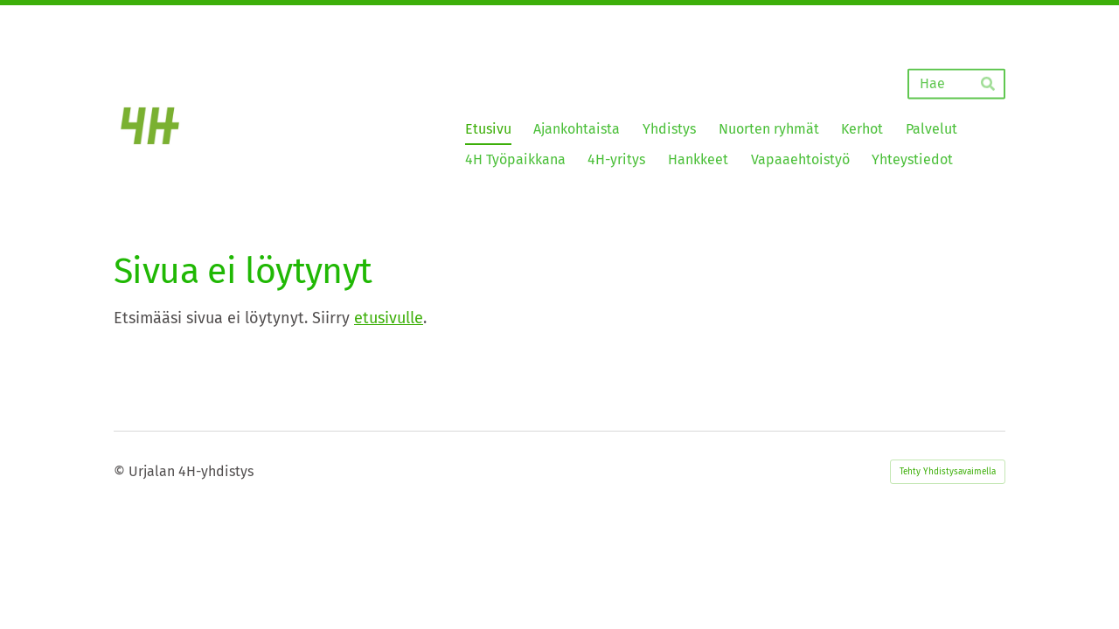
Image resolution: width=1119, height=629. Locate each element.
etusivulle (388, 318)
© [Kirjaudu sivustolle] (121, 471)
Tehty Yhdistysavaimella (948, 472)
